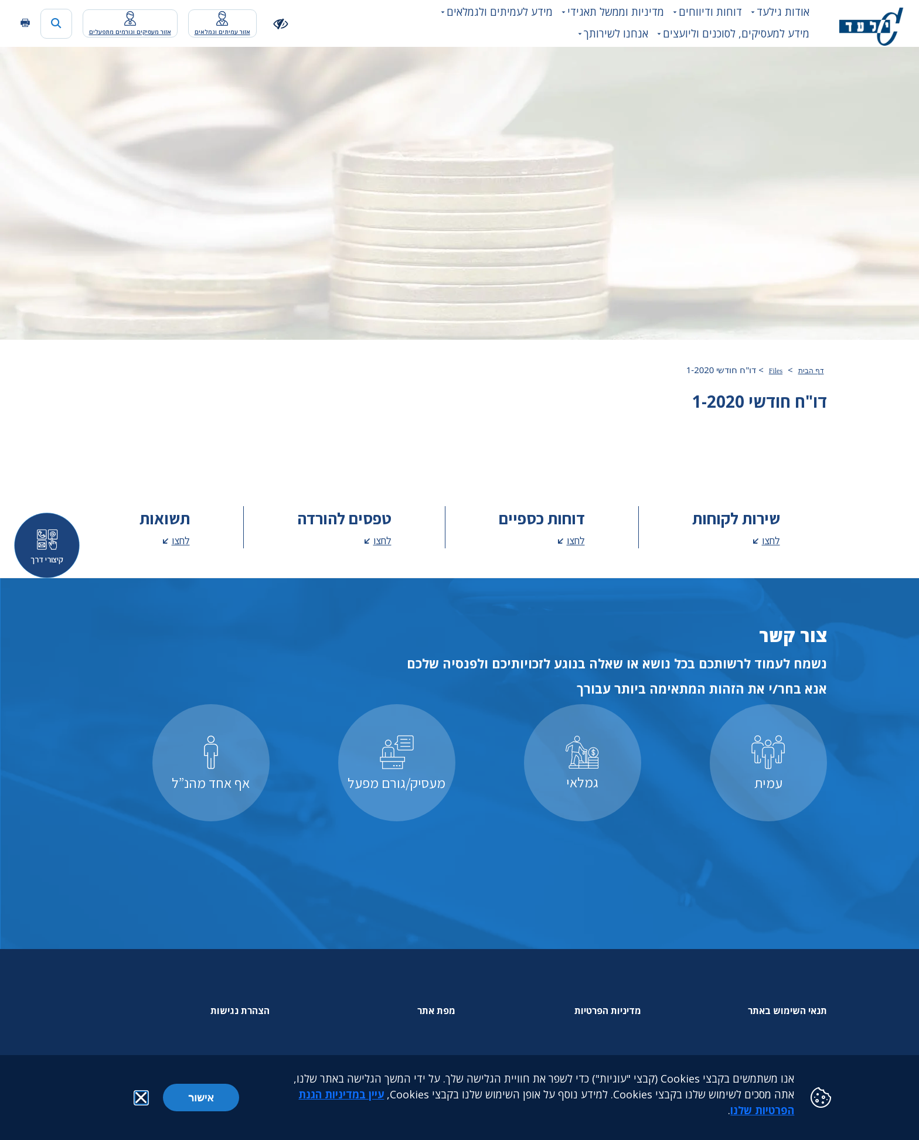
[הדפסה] (25, 23)
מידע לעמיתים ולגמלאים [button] (500, 12)
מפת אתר (436, 1010)
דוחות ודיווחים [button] (710, 12)
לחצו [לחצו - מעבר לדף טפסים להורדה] (382, 540)
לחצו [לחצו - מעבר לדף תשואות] (181, 540)
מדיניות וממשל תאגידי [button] (615, 12)
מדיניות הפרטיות (607, 1010)
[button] (141, 1098)
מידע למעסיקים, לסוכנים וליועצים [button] (736, 33)
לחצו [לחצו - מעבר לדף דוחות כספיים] (576, 540)
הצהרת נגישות (240, 1010)
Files (775, 371)
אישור (201, 1097)
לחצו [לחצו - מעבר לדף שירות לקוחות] (771, 540)
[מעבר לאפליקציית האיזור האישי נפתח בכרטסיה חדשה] (222, 23)
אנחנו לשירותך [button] (616, 33)
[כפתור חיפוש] (56, 24)
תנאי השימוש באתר (787, 1010)
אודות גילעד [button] (783, 12)
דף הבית (811, 371)
